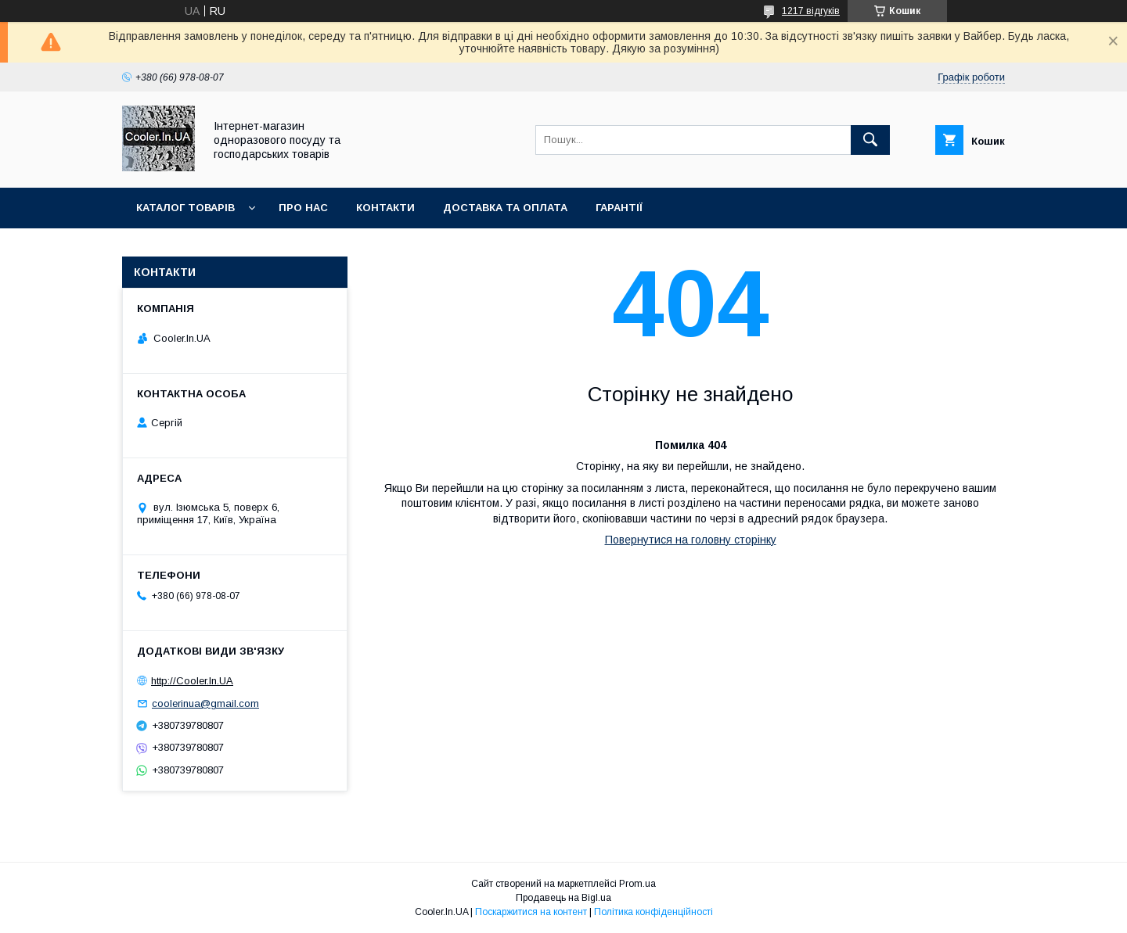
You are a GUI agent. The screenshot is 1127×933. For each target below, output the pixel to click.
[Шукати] (870, 140)
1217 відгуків (811, 10)
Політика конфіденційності (653, 911)
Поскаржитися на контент (531, 911)
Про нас (303, 208)
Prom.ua (637, 883)
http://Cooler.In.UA (192, 681)
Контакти (385, 208)
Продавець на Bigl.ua (563, 897)
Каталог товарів (185, 208)
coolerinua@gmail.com (205, 703)
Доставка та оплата (505, 208)
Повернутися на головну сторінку (690, 539)
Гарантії (619, 208)
